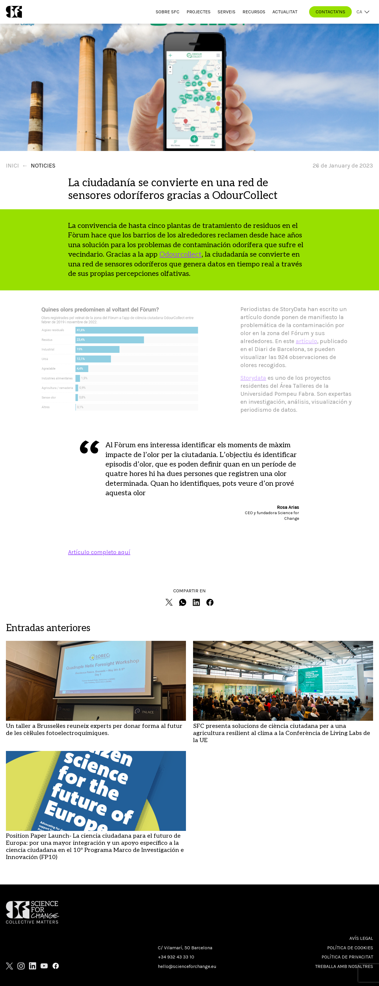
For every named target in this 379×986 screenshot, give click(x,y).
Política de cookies (350, 947)
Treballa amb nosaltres (344, 966)
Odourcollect (180, 254)
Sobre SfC (167, 12)
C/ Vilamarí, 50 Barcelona (185, 947)
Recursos (254, 12)
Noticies (43, 165)
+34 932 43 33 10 (176, 957)
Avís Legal (361, 938)
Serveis (226, 12)
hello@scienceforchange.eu (187, 966)
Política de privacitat (347, 957)
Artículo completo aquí (99, 552)
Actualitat (284, 12)
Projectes (199, 12)
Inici (12, 165)
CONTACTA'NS (330, 12)
